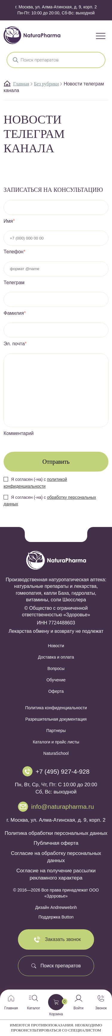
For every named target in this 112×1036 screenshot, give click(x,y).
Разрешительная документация (56, 719)
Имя (9, 221)
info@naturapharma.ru (62, 806)
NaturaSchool (56, 753)
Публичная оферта (56, 843)
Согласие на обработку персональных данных (56, 856)
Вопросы (56, 668)
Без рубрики (46, 83)
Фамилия (15, 313)
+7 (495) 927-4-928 (62, 771)
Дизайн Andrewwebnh (56, 907)
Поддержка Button (56, 917)
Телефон (14, 251)
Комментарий (19, 433)
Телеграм (14, 282)
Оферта (56, 691)
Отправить (56, 461)
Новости (56, 645)
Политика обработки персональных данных (56, 833)
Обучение (55, 679)
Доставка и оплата (56, 657)
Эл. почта (15, 343)
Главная (21, 83)
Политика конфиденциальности (56, 707)
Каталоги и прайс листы (56, 742)
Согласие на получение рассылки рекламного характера (56, 874)
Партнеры (56, 730)
